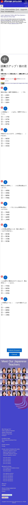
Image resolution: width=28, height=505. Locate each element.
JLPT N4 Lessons (7, 459)
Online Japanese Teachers (8, 430)
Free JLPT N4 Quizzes (8, 479)
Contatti (4, 485)
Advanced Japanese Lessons (9, 455)
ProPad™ (4, 435)
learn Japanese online (14, 23)
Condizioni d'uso (6, 489)
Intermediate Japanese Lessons (10, 453)
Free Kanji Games (7, 469)
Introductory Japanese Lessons (10, 450)
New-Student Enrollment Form (9, 440)
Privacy (3, 491)
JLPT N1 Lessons (7, 463)
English (26, 0)
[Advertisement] (14, 39)
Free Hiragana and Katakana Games (11, 467)
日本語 (26, 2)
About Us (4, 483)
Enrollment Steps (6, 438)
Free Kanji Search (7, 470)
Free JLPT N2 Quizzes (8, 476)
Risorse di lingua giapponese (9, 488)
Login (26, 6)
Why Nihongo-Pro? (6, 429)
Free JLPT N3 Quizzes (8, 477)
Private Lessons (6, 444)
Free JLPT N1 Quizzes (8, 474)
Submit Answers (14, 350)
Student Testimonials (7, 432)
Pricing (3, 446)
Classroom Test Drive (7, 434)
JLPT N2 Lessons (7, 462)
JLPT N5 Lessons (7, 457)
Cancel (14, 354)
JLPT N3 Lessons (7, 460)
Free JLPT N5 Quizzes (8, 480)
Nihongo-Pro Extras (6, 466)
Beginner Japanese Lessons (9, 452)
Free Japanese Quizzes (8, 473)
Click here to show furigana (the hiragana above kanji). (16, 83)
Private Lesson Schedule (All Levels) (11, 449)
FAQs (3, 441)
